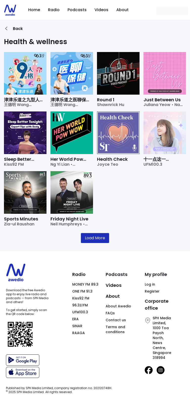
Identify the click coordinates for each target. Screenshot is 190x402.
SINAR (77, 325)
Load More (95, 238)
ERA (75, 319)
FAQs (110, 313)
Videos (101, 10)
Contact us (116, 320)
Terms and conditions (115, 329)
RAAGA (78, 332)
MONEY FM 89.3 (85, 284)
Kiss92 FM (80, 298)
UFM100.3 (80, 312)
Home (34, 10)
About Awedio (118, 306)
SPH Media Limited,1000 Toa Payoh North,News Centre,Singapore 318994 (162, 338)
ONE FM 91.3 (82, 291)
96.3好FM (80, 305)
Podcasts (77, 10)
